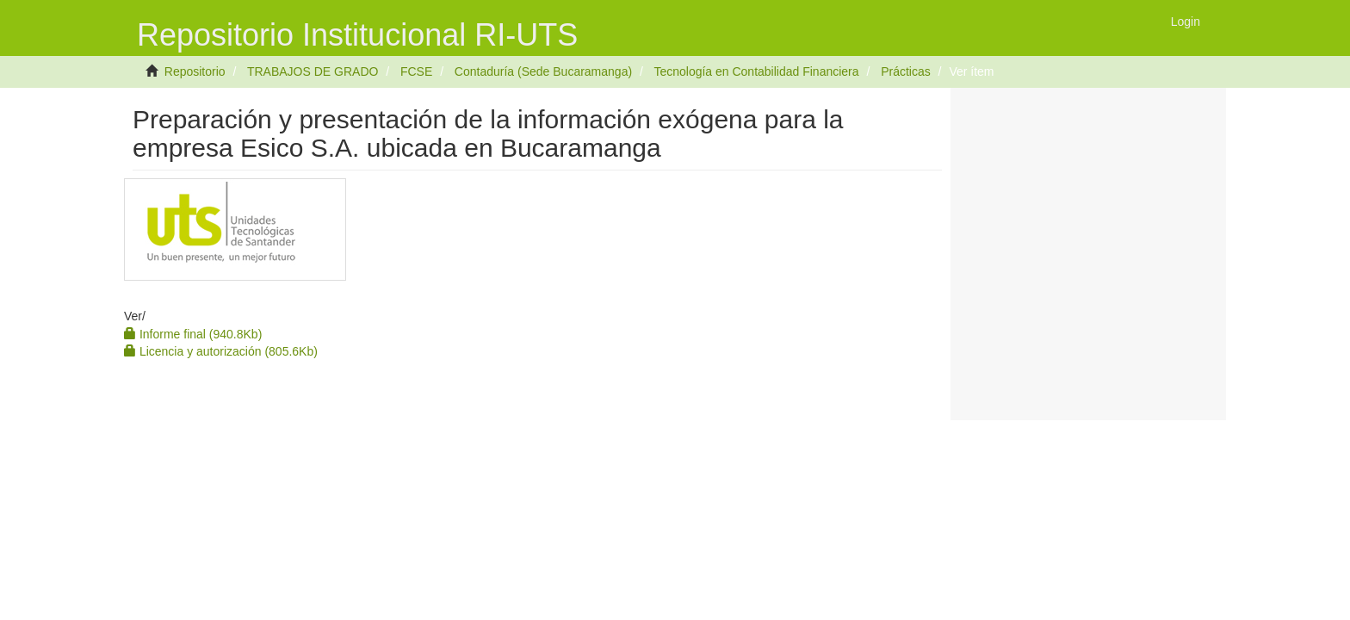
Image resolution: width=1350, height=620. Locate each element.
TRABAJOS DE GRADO (312, 71)
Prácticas (906, 71)
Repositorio (195, 71)
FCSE (416, 71)
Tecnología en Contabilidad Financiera (755, 71)
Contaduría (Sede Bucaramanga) (543, 71)
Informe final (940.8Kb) (193, 334)
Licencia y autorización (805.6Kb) (221, 351)
